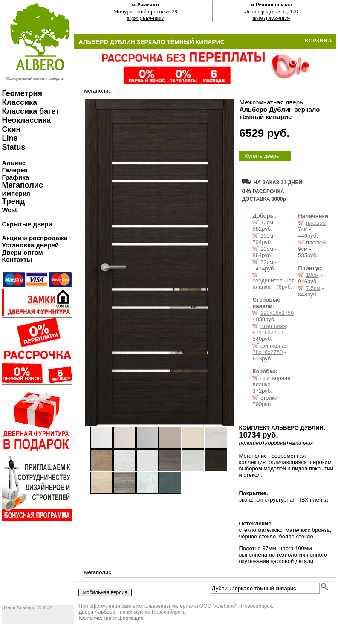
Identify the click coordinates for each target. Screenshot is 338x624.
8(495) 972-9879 (271, 18)
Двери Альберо (96, 612)
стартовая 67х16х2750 (269, 329)
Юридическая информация (110, 618)
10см (312, 275)
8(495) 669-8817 (145, 18)
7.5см (313, 288)
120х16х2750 (277, 313)
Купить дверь (262, 156)
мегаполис (97, 90)
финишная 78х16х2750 (270, 348)
